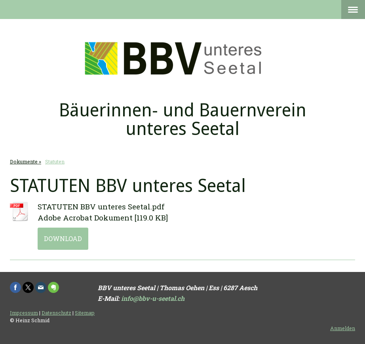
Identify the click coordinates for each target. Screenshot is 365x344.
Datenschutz (56, 313)
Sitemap (85, 313)
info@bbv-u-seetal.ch (152, 298)
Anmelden (342, 328)
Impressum (24, 313)
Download (63, 238)
